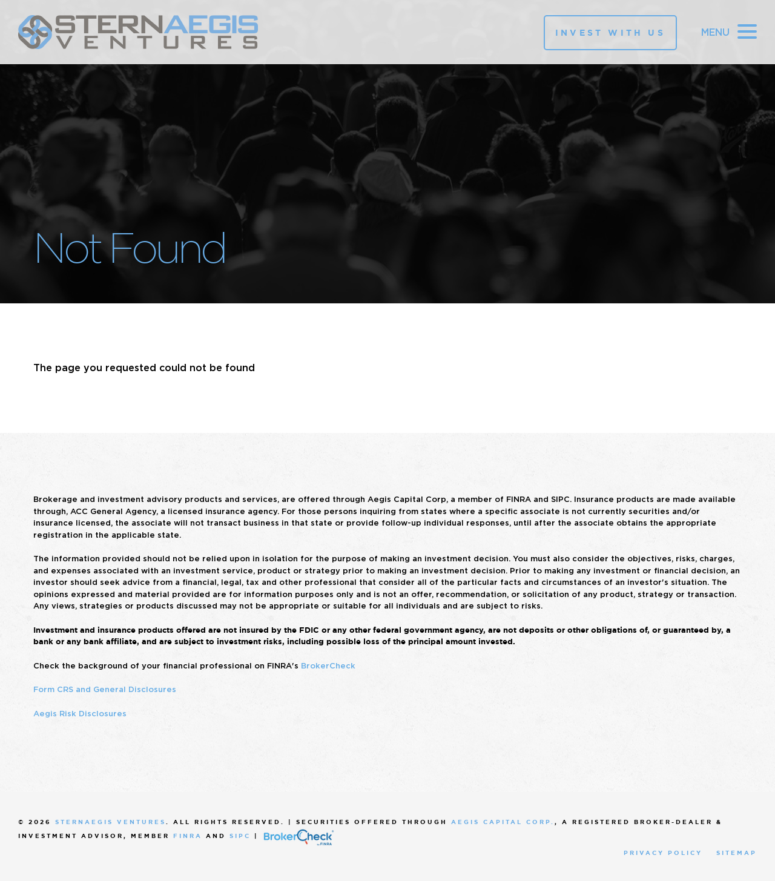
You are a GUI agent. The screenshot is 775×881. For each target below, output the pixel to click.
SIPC (240, 836)
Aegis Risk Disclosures (80, 713)
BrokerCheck (328, 665)
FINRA (187, 836)
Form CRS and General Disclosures (104, 689)
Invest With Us (610, 32)
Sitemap (736, 853)
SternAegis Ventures (110, 822)
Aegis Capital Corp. (503, 822)
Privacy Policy (663, 853)
